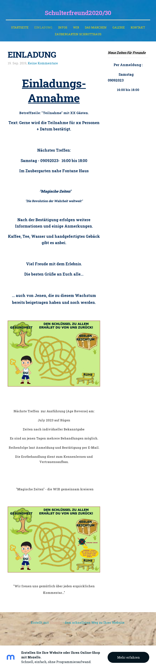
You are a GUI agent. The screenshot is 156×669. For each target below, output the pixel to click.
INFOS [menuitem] (62, 27)
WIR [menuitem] (76, 27)
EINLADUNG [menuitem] (43, 27)
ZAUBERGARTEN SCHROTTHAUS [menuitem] (78, 34)
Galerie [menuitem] (118, 27)
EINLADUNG (32, 54)
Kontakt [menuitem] (138, 27)
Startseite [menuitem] (20, 27)
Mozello (56, 622)
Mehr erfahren (128, 657)
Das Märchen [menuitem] (96, 27)
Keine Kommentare (43, 63)
